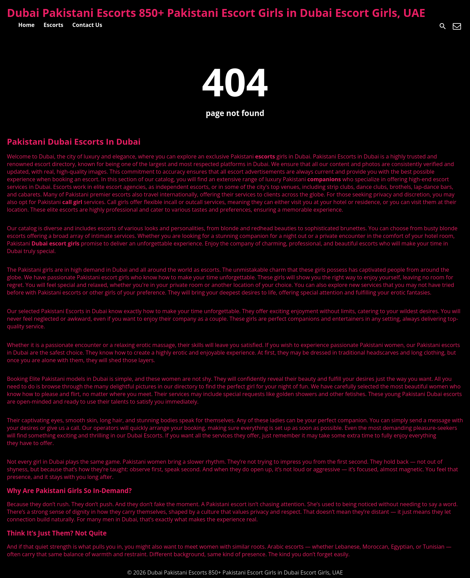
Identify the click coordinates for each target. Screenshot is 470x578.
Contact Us (87, 25)
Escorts (53, 25)
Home (26, 25)
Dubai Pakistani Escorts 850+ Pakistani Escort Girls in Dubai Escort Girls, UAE (216, 12)
